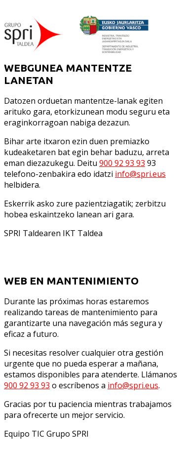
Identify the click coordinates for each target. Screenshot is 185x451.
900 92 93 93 (122, 163)
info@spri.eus (140, 173)
